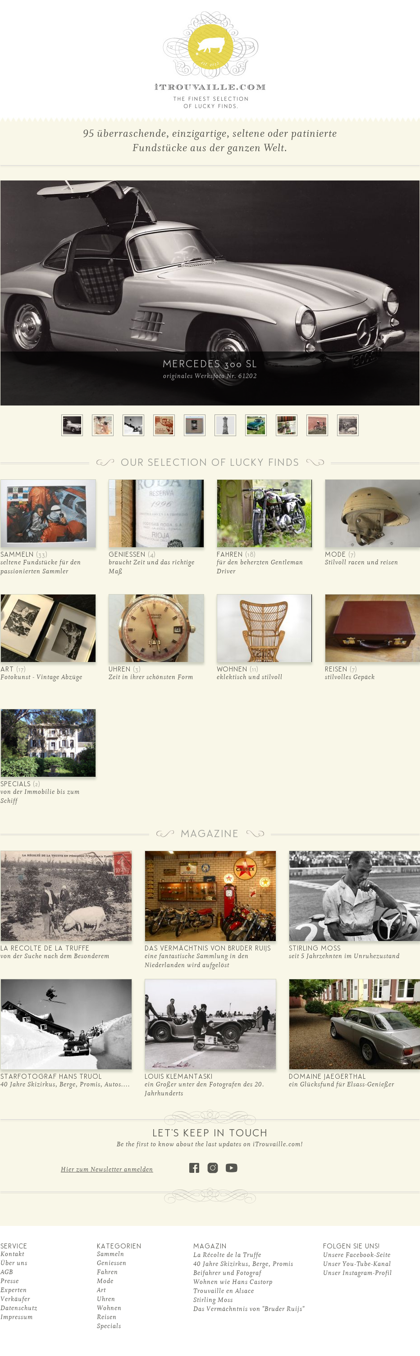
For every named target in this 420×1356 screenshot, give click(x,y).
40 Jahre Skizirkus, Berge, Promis (243, 1264)
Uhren (106, 1299)
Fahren (107, 1272)
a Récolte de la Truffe (229, 1255)
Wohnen (109, 1308)
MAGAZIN (210, 1247)
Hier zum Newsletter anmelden (107, 1169)
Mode (105, 1281)
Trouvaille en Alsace (223, 1291)
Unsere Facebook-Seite (357, 1255)
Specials (109, 1326)
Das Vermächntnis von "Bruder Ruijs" (249, 1309)
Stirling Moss (213, 1300)
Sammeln (110, 1254)
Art (101, 1290)
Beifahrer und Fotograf (227, 1273)
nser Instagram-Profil (360, 1273)
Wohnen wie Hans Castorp (233, 1282)
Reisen (107, 1317)
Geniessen (112, 1263)
